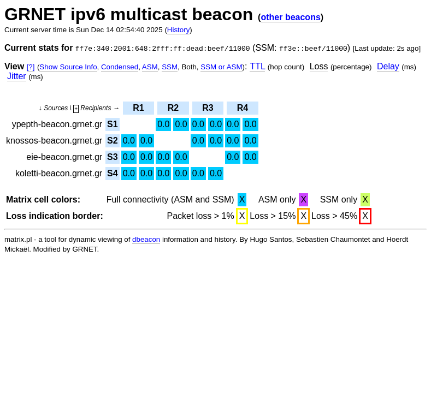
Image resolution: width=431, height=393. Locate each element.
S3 (112, 157)
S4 (112, 173)
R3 (207, 107)
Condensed (119, 67)
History (178, 30)
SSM (170, 67)
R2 (173, 107)
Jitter (16, 76)
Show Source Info (68, 67)
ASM (150, 67)
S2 (112, 140)
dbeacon (146, 239)
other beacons (290, 17)
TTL (257, 66)
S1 (112, 124)
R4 (242, 107)
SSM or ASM (221, 67)
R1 (138, 107)
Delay (388, 66)
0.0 (163, 124)
